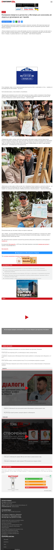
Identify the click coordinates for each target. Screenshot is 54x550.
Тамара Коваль (15, 506)
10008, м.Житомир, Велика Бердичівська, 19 (16, 505)
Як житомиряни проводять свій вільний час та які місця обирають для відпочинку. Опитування (24, 268)
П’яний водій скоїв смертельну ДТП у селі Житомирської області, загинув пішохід (19, 352)
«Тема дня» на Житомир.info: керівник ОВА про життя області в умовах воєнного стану (22, 456)
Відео (3, 298)
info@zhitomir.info (11, 502)
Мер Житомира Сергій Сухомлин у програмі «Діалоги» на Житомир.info (19, 412)
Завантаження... (6, 21)
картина (22, 256)
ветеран (6, 256)
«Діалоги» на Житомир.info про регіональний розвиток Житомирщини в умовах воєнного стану (24, 408)
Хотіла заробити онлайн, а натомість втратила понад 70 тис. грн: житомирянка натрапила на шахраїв (23, 360)
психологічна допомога (14, 256)
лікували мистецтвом (43, 244)
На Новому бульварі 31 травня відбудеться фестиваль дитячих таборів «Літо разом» (22, 278)
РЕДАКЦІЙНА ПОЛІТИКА (8, 536)
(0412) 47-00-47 (8, 511)
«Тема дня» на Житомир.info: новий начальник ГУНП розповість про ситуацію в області (22, 461)
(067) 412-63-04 (16, 511)
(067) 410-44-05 (8, 503)
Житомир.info (12, 244)
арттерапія (26, 256)
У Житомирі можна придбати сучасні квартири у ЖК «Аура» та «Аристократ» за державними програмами (27, 273)
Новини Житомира (7, 346)
